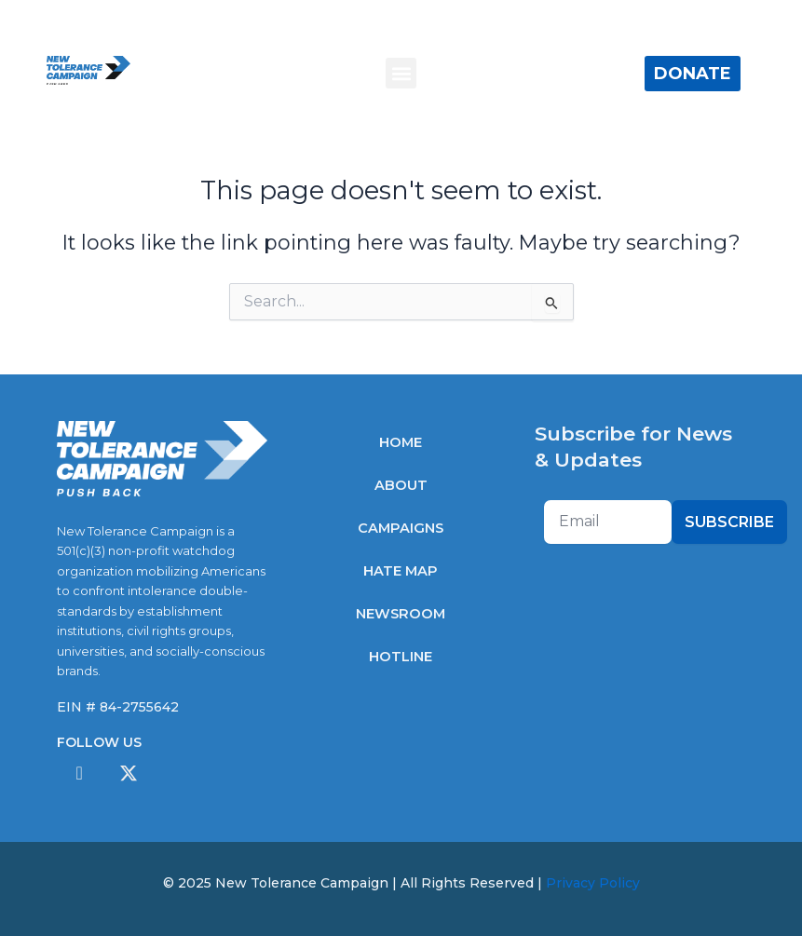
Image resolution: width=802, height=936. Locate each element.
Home (400, 442)
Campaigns (400, 528)
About (401, 485)
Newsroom (400, 613)
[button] (401, 73)
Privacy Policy (593, 883)
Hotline (400, 656)
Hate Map (400, 571)
